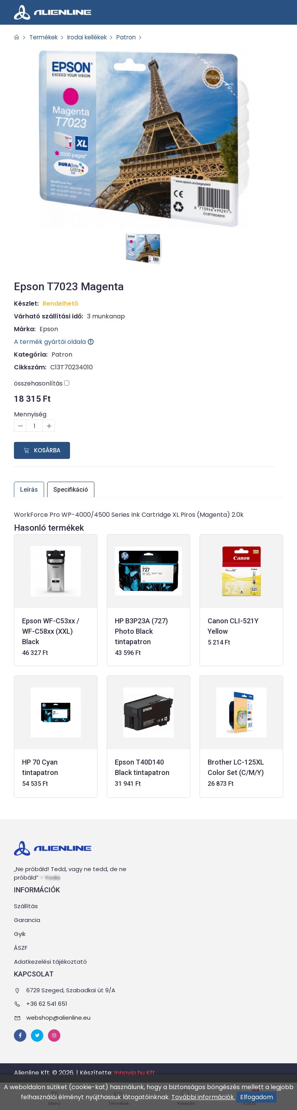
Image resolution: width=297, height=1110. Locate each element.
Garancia (27, 920)
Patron (134, 37)
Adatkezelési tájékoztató (50, 962)
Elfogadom (256, 1097)
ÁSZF (20, 948)
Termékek (45, 37)
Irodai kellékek (92, 37)
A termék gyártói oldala (54, 341)
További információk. (203, 1097)
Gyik (20, 934)
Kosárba (42, 450)
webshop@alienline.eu (58, 1018)
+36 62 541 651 (46, 1004)
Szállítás (26, 906)
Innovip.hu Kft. (135, 1073)
